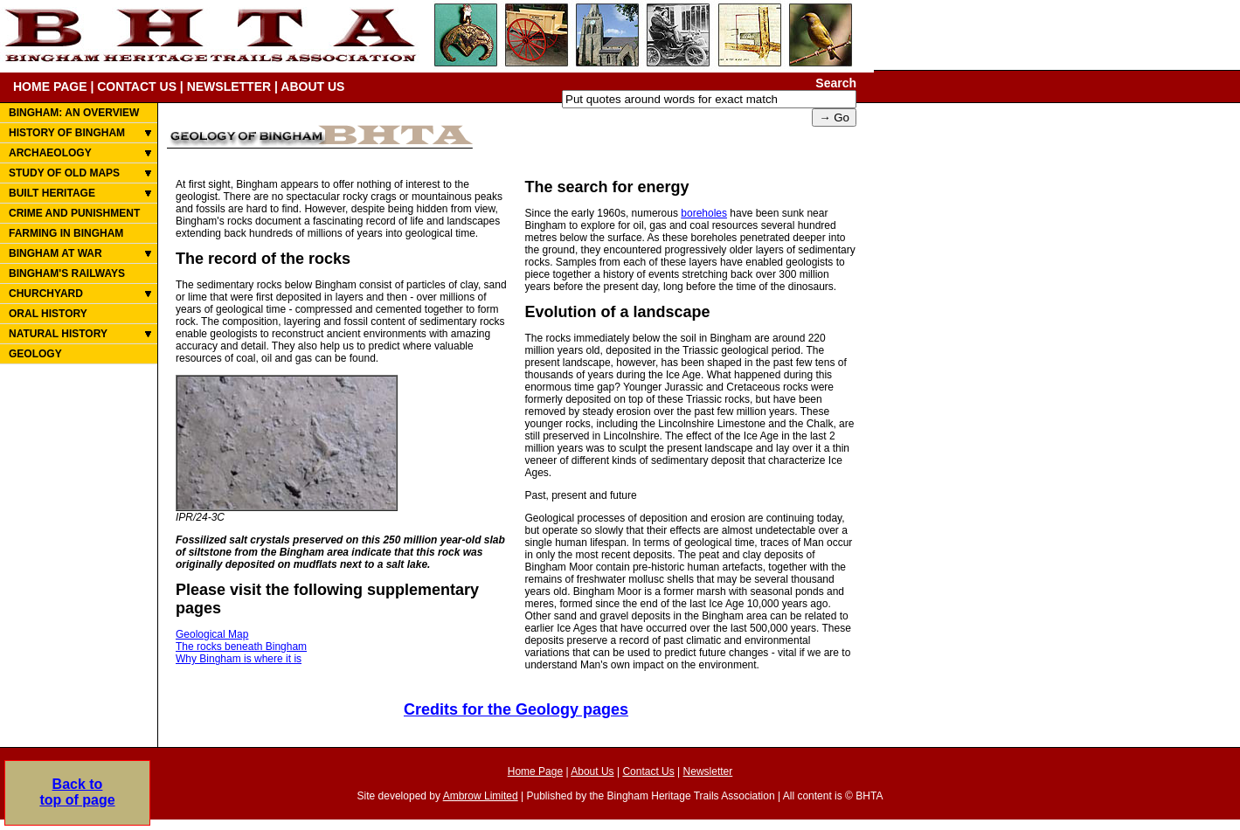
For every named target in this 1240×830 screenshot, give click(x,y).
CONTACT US (137, 86)
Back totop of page (76, 792)
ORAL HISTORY (48, 314)
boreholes (704, 213)
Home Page (535, 771)
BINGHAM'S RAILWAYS (67, 273)
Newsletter (708, 771)
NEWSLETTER (229, 86)
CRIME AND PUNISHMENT (74, 213)
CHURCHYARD (46, 293)
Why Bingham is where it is (238, 659)
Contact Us (648, 771)
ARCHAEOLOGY (50, 153)
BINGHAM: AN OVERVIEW (74, 113)
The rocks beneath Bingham (241, 646)
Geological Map (212, 634)
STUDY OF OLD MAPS (64, 173)
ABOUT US (312, 86)
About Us (592, 771)
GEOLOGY (35, 354)
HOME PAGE (50, 86)
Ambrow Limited (480, 796)
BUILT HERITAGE (52, 193)
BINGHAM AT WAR (55, 253)
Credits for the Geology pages (516, 709)
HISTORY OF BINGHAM (67, 133)
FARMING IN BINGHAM (66, 233)
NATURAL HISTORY (58, 334)
